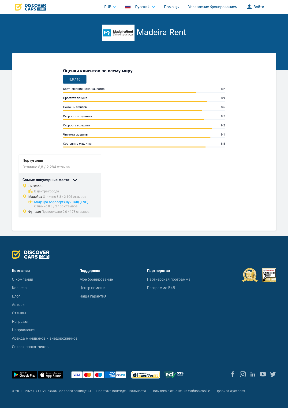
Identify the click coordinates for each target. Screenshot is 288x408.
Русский (137, 7)
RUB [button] (107, 7)
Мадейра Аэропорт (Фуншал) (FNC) (61, 202)
